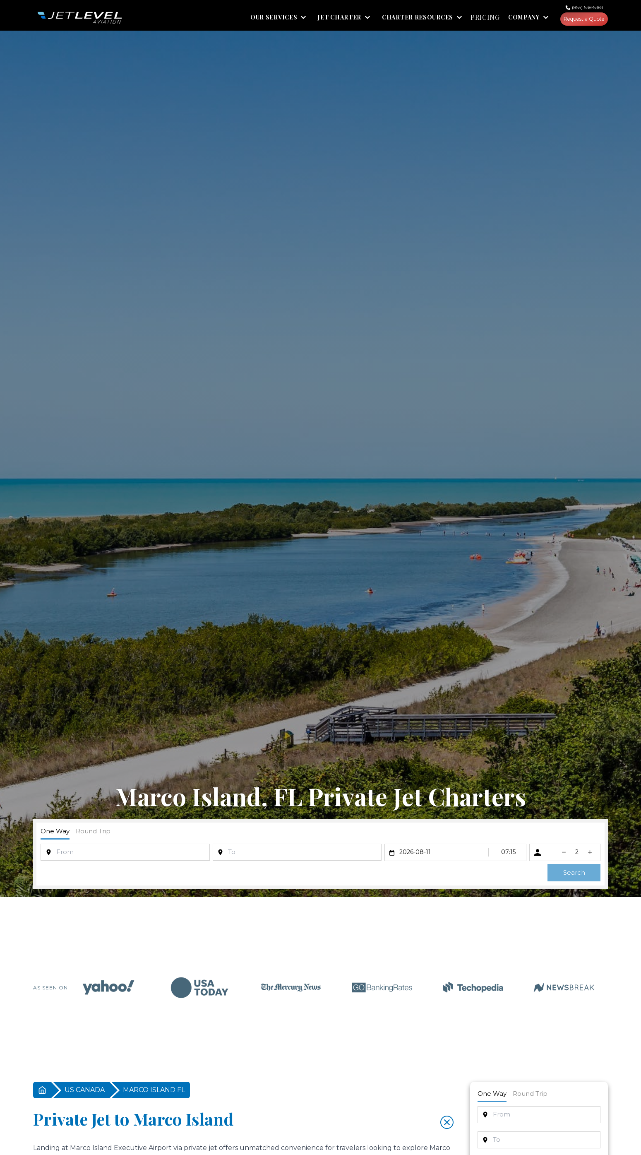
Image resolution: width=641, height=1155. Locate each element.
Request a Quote (578, 20)
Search (574, 875)
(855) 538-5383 (587, 7)
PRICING (472, 21)
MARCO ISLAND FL (154, 1093)
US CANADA (85, 1093)
